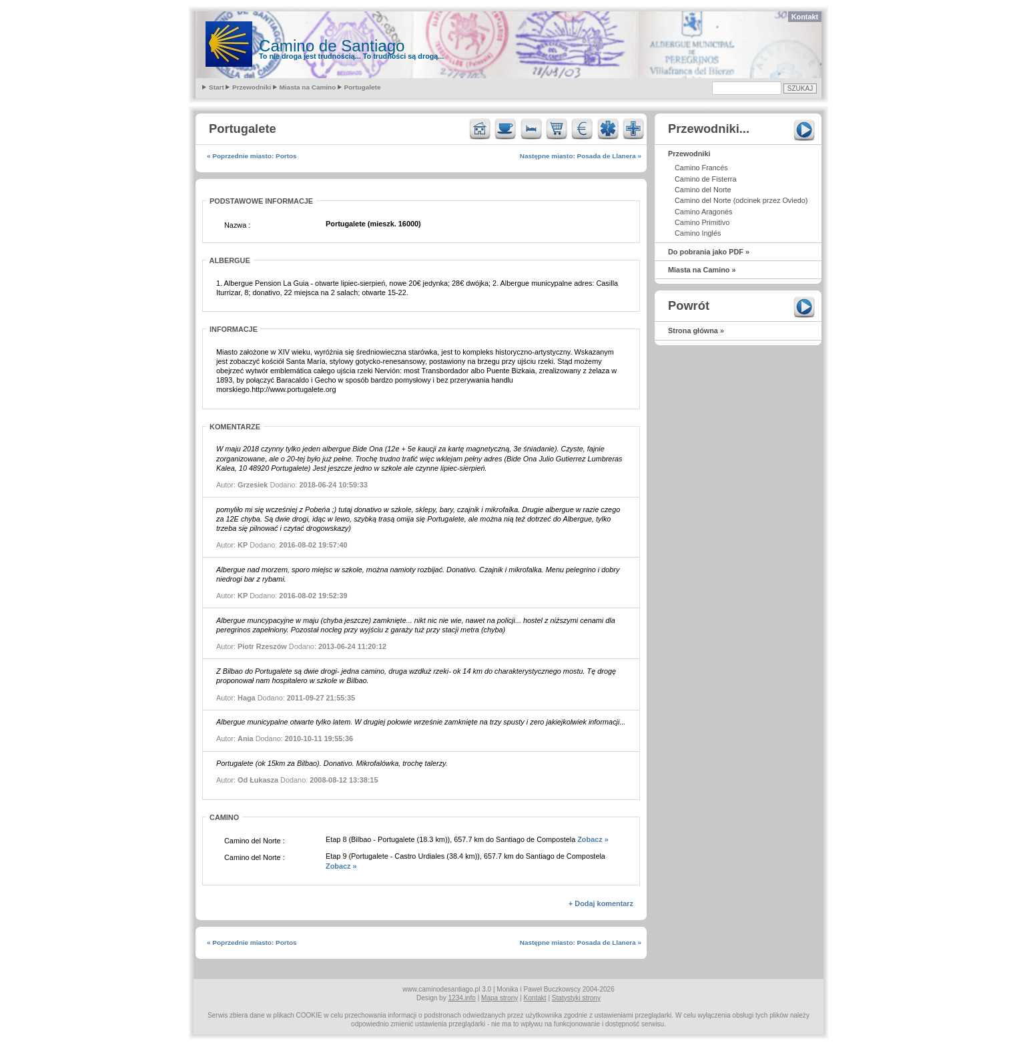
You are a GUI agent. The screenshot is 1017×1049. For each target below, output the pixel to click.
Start (216, 87)
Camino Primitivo (702, 222)
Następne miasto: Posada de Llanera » (580, 156)
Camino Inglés (698, 233)
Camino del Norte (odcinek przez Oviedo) (741, 200)
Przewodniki (251, 87)
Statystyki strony (576, 998)
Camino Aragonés (703, 212)
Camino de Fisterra (705, 179)
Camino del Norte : (254, 841)
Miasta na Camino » (702, 270)
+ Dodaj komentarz (601, 903)
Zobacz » (593, 839)
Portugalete (362, 87)
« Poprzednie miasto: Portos (252, 156)
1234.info (462, 998)
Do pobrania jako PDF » (708, 252)
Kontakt (804, 17)
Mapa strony (499, 998)
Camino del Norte (703, 190)
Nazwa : (237, 225)
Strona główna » (696, 331)
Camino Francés (701, 168)
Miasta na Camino (308, 87)
